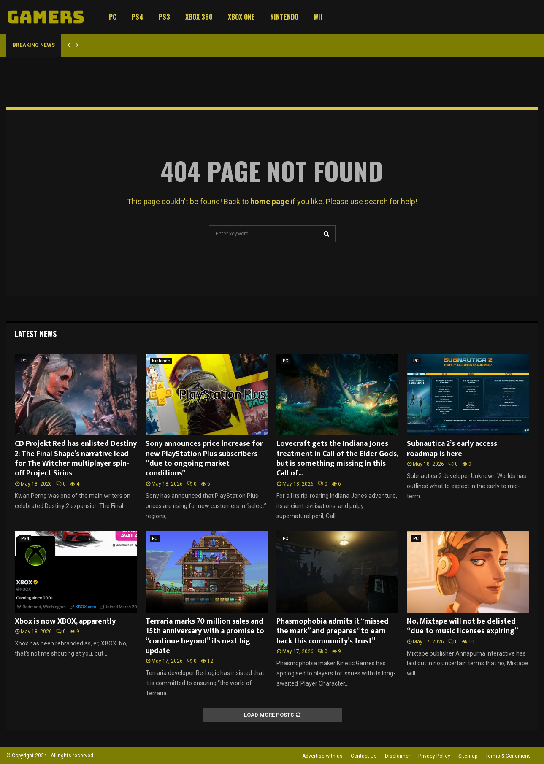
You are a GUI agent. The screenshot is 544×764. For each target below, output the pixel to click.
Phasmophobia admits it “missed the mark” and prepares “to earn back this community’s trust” (332, 631)
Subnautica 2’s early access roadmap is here (452, 448)
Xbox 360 (199, 17)
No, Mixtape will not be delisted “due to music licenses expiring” (462, 626)
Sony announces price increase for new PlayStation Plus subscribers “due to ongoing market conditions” (204, 458)
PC (112, 17)
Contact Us (364, 756)
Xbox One (241, 17)
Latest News (36, 333)
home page (269, 201)
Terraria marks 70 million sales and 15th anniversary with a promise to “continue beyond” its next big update (205, 636)
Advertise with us (322, 756)
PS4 (137, 17)
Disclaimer (397, 756)
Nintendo (284, 17)
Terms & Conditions (508, 756)
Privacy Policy (434, 756)
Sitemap (467, 756)
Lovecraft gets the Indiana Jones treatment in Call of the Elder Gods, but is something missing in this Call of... (337, 458)
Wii (318, 17)
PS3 (164, 17)
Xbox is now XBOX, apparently (65, 621)
